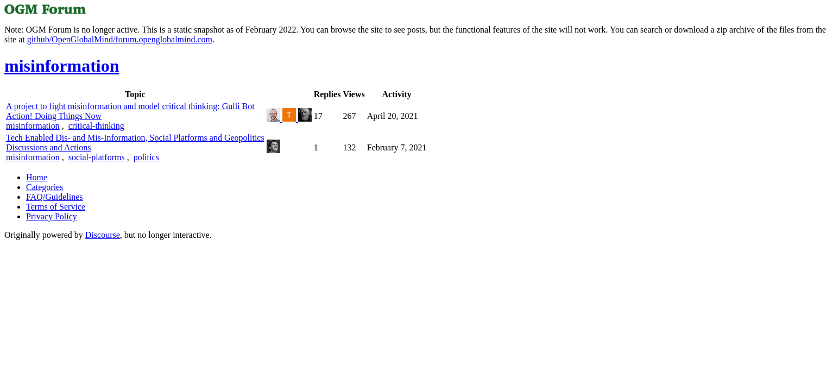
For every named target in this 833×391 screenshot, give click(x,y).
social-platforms (96, 157)
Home (36, 177)
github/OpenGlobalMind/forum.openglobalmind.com (119, 39)
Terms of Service (55, 206)
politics (146, 157)
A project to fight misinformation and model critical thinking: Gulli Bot (130, 106)
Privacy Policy (51, 216)
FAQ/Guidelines (54, 196)
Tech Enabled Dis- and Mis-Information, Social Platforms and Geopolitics (135, 137)
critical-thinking (96, 125)
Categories (44, 187)
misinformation (33, 125)
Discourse (102, 234)
